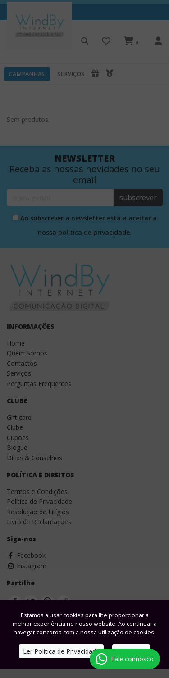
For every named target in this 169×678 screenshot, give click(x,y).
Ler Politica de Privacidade (61, 651)
